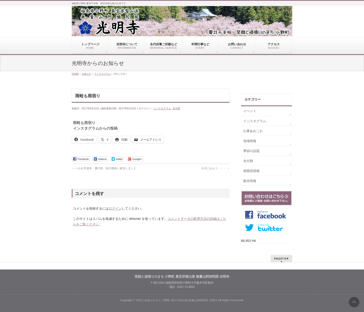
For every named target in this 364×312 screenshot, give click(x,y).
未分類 (176, 108)
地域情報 (249, 141)
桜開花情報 (251, 171)
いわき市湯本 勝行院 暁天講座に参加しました (104, 168)
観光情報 (249, 181)
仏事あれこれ (253, 131)
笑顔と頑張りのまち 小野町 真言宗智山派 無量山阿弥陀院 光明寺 (176, 300)
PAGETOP (281, 258)
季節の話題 (251, 151)
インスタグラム (162, 108)
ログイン (115, 208)
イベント (249, 111)
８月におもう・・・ (215, 168)
